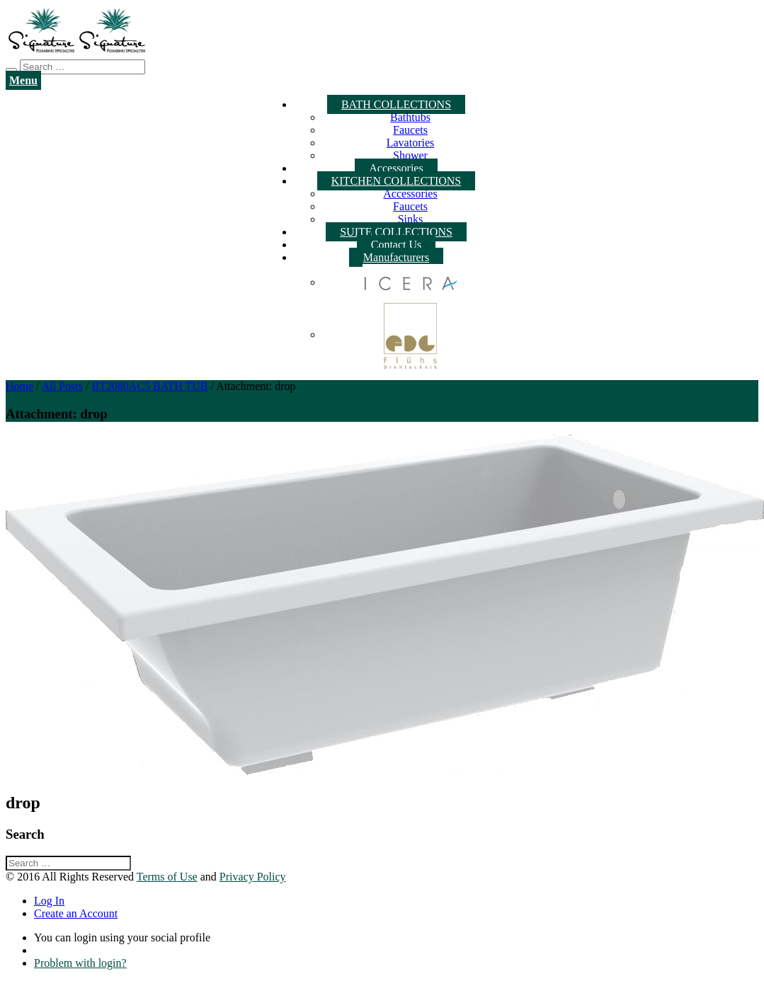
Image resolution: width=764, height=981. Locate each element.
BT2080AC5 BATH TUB (149, 386)
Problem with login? (80, 963)
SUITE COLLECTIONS (396, 232)
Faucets (410, 130)
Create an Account (76, 913)
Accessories (396, 168)
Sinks (410, 219)
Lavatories (411, 143)
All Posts (62, 386)
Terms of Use (167, 877)
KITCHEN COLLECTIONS (396, 181)
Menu (23, 80)
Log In (49, 901)
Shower (410, 155)
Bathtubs (410, 117)
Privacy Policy (252, 877)
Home (19, 386)
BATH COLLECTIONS (396, 104)
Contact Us (396, 245)
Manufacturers (396, 257)
